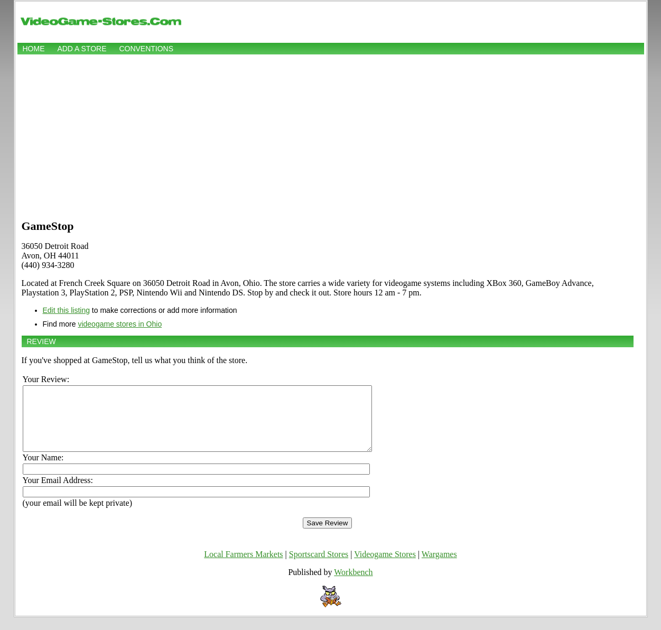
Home (34, 48)
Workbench (353, 584)
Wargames (439, 566)
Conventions (146, 48)
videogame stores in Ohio (120, 324)
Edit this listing (66, 310)
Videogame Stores (385, 566)
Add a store (81, 48)
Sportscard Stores (318, 566)
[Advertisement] (330, 136)
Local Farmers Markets (243, 566)
